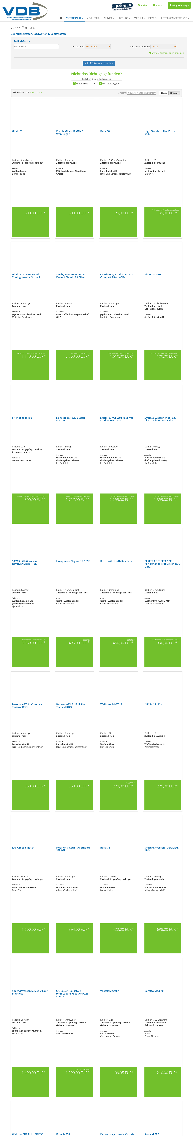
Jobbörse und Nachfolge (76, 1072)
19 (67, 1011)
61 (32, 1014)
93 (128, 1014)
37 (122, 1011)
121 (77, 1017)
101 (154, 1014)
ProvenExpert (136, 1096)
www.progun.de (80, 1129)
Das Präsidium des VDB (108, 1063)
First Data (134, 1111)
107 (18, 1017)
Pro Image (135, 1093)
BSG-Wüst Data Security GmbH (143, 1105)
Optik (4, 1084)
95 (134, 1014)
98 (143, 1014)
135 (136, 1017)
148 (101, 1020)
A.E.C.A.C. (70, 1096)
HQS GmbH (135, 1075)
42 (137, 1011)
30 (101, 1011)
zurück (33, 92)
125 (94, 1017)
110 (31, 1017)
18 (64, 1011)
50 (161, 1011)
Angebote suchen (99, 63)
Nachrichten (71, 1057)
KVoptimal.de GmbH (139, 1081)
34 (113, 1011)
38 (125, 1011)
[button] (61, 18)
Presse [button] (153, 18)
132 (124, 1017)
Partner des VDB (105, 1060)
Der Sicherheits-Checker (140, 1066)
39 (128, 1011)
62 (35, 1014)
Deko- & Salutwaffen (10, 1072)
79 (86, 1014)
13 (49, 1011)
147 (97, 1020)
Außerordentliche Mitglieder (45, 1063)
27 (92, 1011)
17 (61, 1011)
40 (131, 1011)
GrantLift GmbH (137, 1072)
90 (119, 1014)
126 (98, 1017)
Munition (5, 1081)
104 (167, 1014)
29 (98, 1011)
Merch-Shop (71, 1060)
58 (23, 1014)
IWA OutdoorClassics (139, 1078)
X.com (101, 1131)
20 (71, 1011)
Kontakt (102, 1066)
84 (101, 1014)
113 (44, 1017)
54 (173, 1011)
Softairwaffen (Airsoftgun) (12, 1090)
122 (82, 1017)
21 (74, 1011)
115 (52, 1017)
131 (120, 1017)
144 (174, 1017)
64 (41, 1014)
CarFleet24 (135, 1060)
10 (40, 1011)
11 (43, 1011)
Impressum (103, 1069)
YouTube (116, 1131)
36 (119, 1011)
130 (115, 1017)
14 (52, 1011)
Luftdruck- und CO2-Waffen (13, 1078)
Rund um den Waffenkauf (77, 1081)
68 (53, 1014)
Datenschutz (26, 1129)
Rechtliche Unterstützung (141, 1099)
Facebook (109, 1131)
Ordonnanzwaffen (9, 1093)
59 (26, 1014)
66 (47, 1014)
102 (158, 1014)
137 (145, 1017)
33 (110, 1011)
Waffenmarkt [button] (74, 18)
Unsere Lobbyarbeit (42, 1104)
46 (149, 1011)
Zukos (133, 1123)
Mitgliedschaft (39, 1069)
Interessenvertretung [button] (175, 18)
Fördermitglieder (41, 1066)
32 (107, 1011)
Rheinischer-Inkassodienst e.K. (143, 1120)
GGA (132, 1069)
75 (74, 1014)
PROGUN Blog (72, 1069)
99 (146, 1014)
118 (65, 1017)
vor (40, 92)
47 (152, 1011)
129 (111, 1017)
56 (17, 1014)
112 (39, 1017)
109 (27, 1017)
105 (171, 1014)
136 (141, 1017)
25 (86, 1011)
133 (128, 1017)
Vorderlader (7, 1096)
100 (150, 1014)
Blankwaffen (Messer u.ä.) (12, 1063)
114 (48, 1017)
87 (110, 1014)
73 (68, 1014)
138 (149, 1017)
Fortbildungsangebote (75, 1066)
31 (104, 1011)
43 (140, 1011)
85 (104, 1014)
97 (140, 1014)
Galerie (174, 93)
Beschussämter (72, 1084)
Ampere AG (135, 1057)
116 (56, 1017)
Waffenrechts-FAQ (41, 1089)
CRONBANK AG (137, 1063)
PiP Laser (134, 1090)
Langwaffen (6, 1075)
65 (44, 1014)
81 (92, 1014)
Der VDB (102, 1057)
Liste (164, 93)
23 (80, 1011)
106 (175, 1014)
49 (158, 1011)
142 (166, 1017)
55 (176, 1011)
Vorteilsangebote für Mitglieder (79, 1063)
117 (60, 1017)
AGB (100, 1072)
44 (143, 1011)
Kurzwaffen (6, 1069)
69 (56, 1014)
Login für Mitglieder (42, 1072)
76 (77, 1014)
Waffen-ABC (71, 1075)
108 (22, 1017)
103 (163, 1014)
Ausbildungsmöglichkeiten (77, 1090)
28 (95, 1011)
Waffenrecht (71, 1078)
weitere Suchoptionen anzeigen (166, 52)
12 (46, 1011)
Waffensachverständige (76, 1087)
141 (162, 1017)
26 (89, 1011)
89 (116, 1014)
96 (179, 1005)
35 (116, 1011)
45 (146, 1011)
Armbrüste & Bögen (10, 1060)
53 (170, 1011)
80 (89, 1014)
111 (35, 1017)
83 (98, 1014)
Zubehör (5, 1102)
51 (164, 1011)
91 (122, 1014)
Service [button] (109, 18)
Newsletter (71, 1099)
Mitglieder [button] (94, 18)
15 (55, 1011)
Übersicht (6, 1057)
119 (69, 1017)
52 (167, 1011)
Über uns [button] (124, 18)
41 (134, 1011)
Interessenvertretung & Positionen (48, 1101)
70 (59, 1014)
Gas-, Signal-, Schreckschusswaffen (15, 1066)
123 (86, 1017)
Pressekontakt (40, 1083)
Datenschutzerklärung (107, 1075)
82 (95, 1014)
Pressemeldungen (41, 1086)
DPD (132, 1108)
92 (125, 1014)
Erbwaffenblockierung (75, 1093)
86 (107, 1014)
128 (107, 1017)
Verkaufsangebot (109, 83)
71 (62, 1014)
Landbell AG (135, 1117)
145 (88, 1020)
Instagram (94, 1131)
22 (77, 1011)
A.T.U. (133, 1102)
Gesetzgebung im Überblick (45, 1110)
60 (29, 1014)
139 (153, 1017)
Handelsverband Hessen (140, 1114)
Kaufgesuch (81, 83)
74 (71, 1014)
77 (80, 1014)
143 (170, 1017)
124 (90, 1017)
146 (92, 1020)
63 (38, 1014)
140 (158, 1017)
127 (103, 1017)
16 (58, 1011)
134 (132, 1017)
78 (83, 1014)
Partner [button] (139, 18)
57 (20, 1014)
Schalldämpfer (8, 1087)
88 (113, 1014)
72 (65, 1014)
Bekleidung (6, 1105)
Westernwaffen (8, 1099)
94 (131, 1014)
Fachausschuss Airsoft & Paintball (47, 1107)
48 (155, 1011)
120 (73, 1017)
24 (169, 1005)
